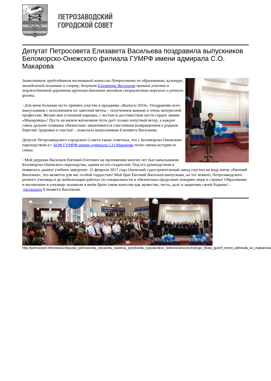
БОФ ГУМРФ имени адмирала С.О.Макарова (93, 144)
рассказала (32, 189)
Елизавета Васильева (116, 85)
